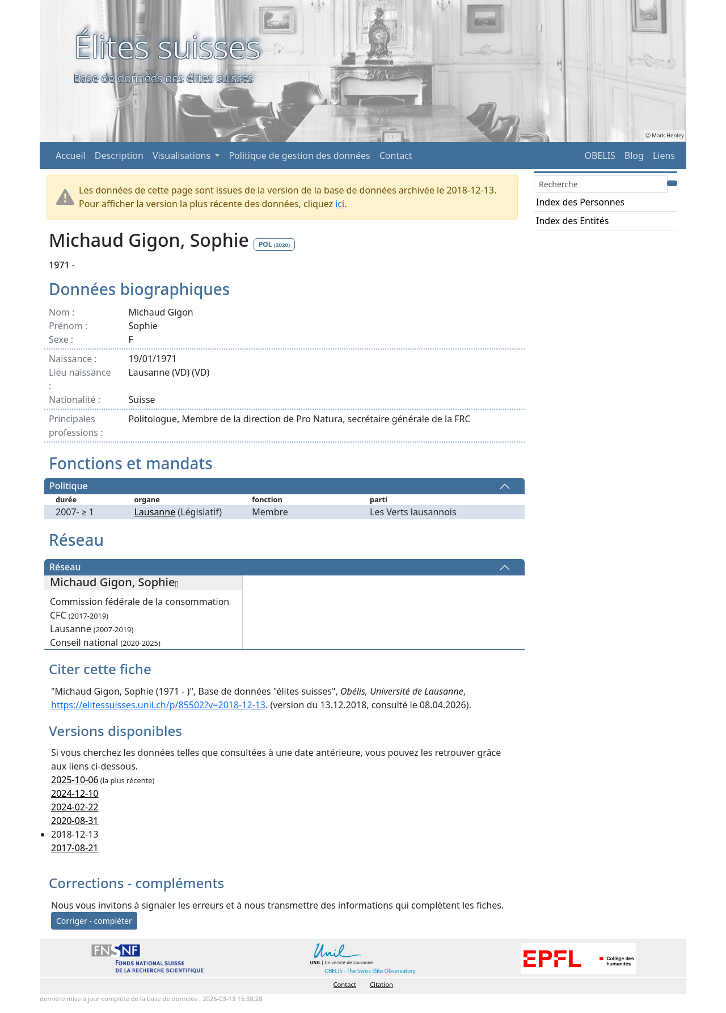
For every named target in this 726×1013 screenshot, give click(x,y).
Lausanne (154, 512)
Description (119, 155)
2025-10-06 (75, 780)
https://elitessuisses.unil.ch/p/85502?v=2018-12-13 (158, 705)
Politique (68, 486)
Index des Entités (572, 221)
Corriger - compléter (94, 920)
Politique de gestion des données (299, 155)
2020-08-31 (75, 820)
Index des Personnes (580, 202)
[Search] (601, 184)
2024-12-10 (75, 793)
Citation (381, 984)
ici (339, 203)
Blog (634, 155)
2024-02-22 (75, 807)
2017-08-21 (75, 848)
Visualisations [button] (183, 155)
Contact (395, 155)
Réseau (65, 567)
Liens (664, 155)
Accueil (71, 155)
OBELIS (599, 155)
